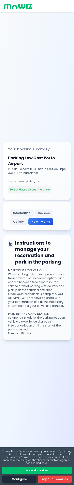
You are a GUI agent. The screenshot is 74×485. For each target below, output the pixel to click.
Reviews (44, 213)
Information (21, 213)
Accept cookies (37, 470)
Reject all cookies (54, 479)
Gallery (18, 222)
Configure (19, 479)
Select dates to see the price (30, 189)
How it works (41, 222)
